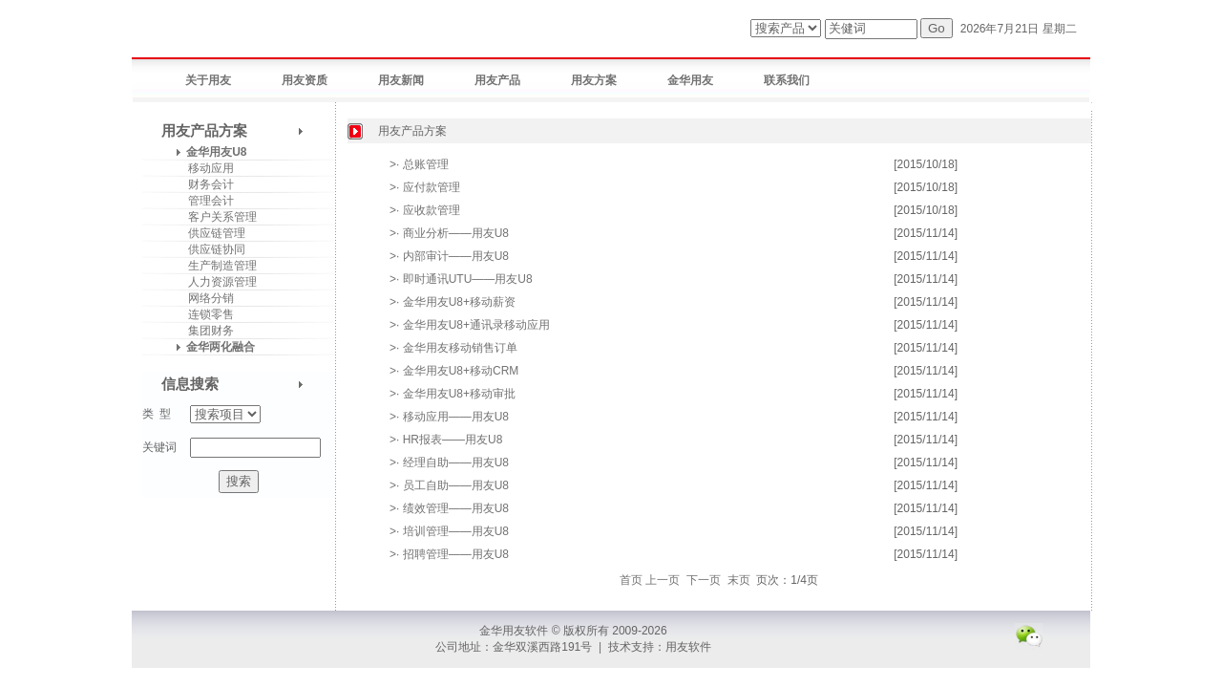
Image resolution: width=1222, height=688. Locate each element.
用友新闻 (401, 80)
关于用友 (208, 80)
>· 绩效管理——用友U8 (449, 508)
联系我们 (787, 80)
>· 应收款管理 (425, 210)
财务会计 (205, 184)
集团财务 (205, 330)
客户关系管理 (216, 217)
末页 (738, 580)
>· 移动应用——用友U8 (449, 416)
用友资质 (304, 80)
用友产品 (497, 80)
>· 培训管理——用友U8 (449, 531)
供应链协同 (210, 249)
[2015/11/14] (926, 233)
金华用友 (690, 80)
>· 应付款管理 (425, 187)
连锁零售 (205, 314)
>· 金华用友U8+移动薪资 (453, 302)
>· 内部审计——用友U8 (449, 256)
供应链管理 (210, 233)
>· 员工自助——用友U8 (449, 485)
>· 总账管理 (419, 164)
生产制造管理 (216, 265)
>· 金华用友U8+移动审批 (453, 393)
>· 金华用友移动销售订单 (453, 348)
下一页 (703, 580)
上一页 (662, 580)
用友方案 (594, 80)
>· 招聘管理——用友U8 (449, 554)
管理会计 (205, 200)
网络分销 (205, 298)
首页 (631, 580)
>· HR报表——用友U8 (446, 439)
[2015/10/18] (926, 164)
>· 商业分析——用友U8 (449, 233)
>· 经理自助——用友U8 (449, 462)
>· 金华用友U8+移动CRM (454, 370)
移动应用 (205, 168)
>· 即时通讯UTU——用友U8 (461, 279)
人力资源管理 (216, 282)
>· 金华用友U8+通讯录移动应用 (470, 325)
